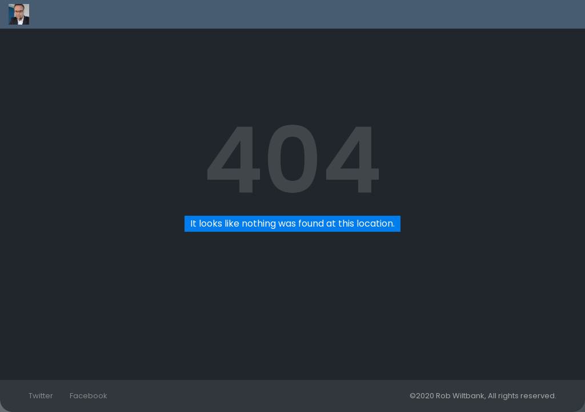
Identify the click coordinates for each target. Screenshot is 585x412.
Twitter (41, 395)
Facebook (88, 395)
